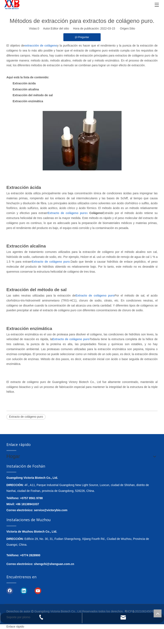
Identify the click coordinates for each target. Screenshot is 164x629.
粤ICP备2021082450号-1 (140, 611)
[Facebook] (9, 590)
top (158, 613)
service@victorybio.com (51, 510)
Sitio (132, 28)
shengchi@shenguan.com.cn (54, 564)
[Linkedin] (23, 590)
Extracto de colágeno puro (26, 416)
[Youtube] (38, 590)
